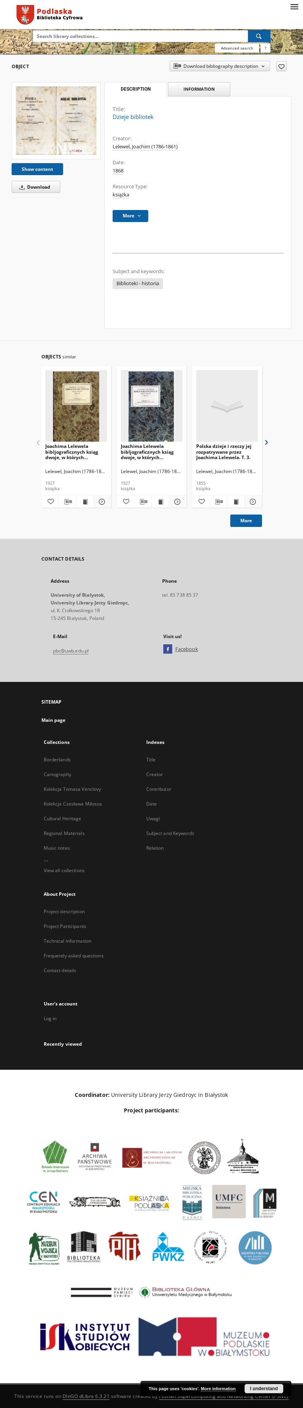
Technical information (68, 941)
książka (121, 194)
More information (218, 1388)
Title (151, 759)
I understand (264, 1388)
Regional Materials (64, 833)
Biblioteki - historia (137, 283)
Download (33, 186)
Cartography (57, 774)
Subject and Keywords (170, 833)
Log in (50, 1018)
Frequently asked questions (74, 955)
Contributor (158, 789)
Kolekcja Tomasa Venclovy (72, 789)
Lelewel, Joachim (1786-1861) (145, 146)
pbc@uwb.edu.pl (71, 650)
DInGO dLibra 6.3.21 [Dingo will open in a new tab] (86, 1396)
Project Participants (65, 926)
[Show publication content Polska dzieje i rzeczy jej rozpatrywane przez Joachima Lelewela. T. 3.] (235, 502)
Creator (154, 774)
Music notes (57, 848)
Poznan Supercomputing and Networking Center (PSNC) (224, 1396)
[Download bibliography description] (67, 502)
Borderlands (57, 759)
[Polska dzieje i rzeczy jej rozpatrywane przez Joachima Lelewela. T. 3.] (227, 406)
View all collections (64, 870)
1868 (118, 170)
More (246, 520)
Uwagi (153, 818)
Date (151, 803)
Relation (155, 848)
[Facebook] (167, 649)
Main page (53, 720)
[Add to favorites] (281, 66)
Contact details (60, 970)
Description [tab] (136, 89)
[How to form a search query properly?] (265, 48)
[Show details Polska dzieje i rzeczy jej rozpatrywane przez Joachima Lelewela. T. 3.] (251, 502)
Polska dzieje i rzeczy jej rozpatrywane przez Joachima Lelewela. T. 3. (224, 451)
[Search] (259, 36)
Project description (64, 911)
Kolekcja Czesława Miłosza (73, 803)
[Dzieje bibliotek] (56, 120)
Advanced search (237, 48)
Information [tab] (199, 89)
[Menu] (294, 6)
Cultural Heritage (63, 818)
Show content (37, 169)
